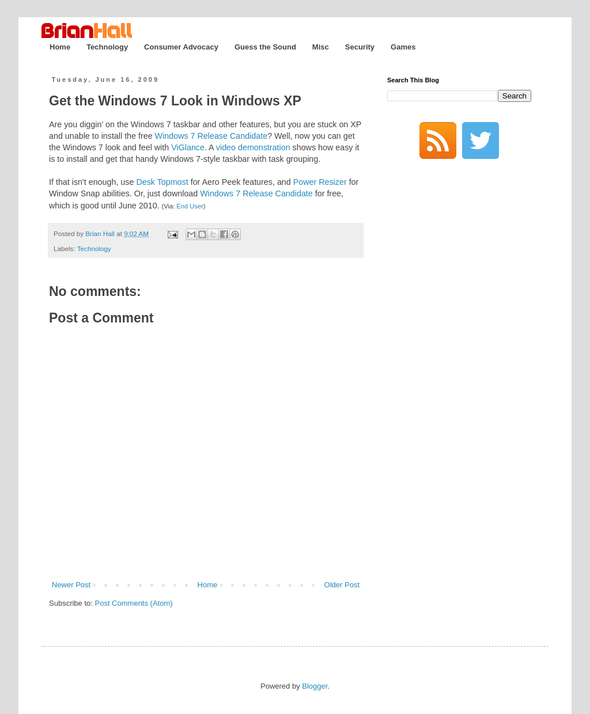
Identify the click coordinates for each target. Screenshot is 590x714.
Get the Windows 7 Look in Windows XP (175, 100)
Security (360, 47)
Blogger (314, 686)
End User (189, 206)
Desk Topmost (162, 182)
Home (60, 47)
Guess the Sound (265, 47)
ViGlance (188, 147)
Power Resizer (320, 182)
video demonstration (253, 147)
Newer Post (71, 584)
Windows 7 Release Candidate (211, 135)
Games (403, 47)
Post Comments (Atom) (134, 603)
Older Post (342, 584)
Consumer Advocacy (181, 47)
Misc (320, 47)
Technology (107, 47)
